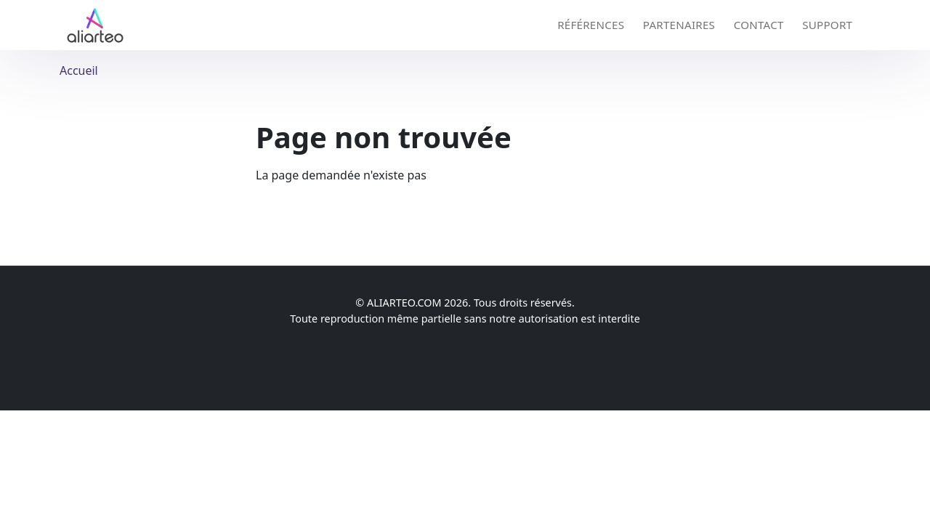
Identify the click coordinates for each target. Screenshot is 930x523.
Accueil (79, 70)
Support (827, 24)
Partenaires (679, 24)
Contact (759, 24)
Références (590, 24)
